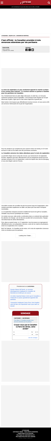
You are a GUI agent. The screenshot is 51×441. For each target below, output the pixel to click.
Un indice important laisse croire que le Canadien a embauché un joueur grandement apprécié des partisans (25, 297)
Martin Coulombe (6, 49)
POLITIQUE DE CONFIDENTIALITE (25, 435)
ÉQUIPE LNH (12, 35)
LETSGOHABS (4, 35)
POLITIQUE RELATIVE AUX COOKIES (25, 436)
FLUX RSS (20, 438)
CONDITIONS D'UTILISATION (25, 433)
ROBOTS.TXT (29, 438)
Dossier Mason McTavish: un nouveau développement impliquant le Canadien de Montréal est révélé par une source (22, 291)
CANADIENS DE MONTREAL (22, 35)
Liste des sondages (32, 337)
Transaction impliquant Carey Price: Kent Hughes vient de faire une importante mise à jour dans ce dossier (24, 304)
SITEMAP (25, 438)
